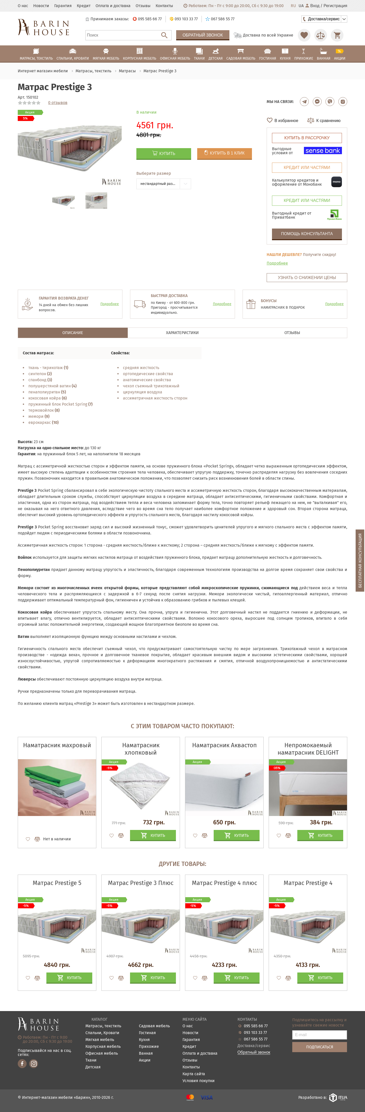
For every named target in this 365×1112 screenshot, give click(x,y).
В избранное (286, 120)
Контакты (164, 6)
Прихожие (149, 1047)
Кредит (83, 6)
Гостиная (147, 1033)
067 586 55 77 (255, 1039)
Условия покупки (198, 1081)
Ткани (91, 1060)
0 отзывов (57, 103)
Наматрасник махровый (57, 745)
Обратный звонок (202, 35)
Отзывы (143, 6)
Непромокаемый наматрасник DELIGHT (308, 749)
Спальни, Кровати (102, 1033)
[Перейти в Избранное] (304, 35)
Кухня (144, 1040)
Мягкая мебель (99, 1040)
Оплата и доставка (113, 6)
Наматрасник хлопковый (140, 749)
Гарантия (63, 6)
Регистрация (335, 6)
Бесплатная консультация (360, 560)
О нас (23, 6)
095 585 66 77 (256, 1026)
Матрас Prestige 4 (308, 883)
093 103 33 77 (255, 1033)
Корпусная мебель (103, 1047)
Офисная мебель (101, 1053)
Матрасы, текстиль (103, 1026)
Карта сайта (193, 1074)
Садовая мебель (154, 1026)
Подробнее (277, 263)
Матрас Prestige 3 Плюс (140, 883)
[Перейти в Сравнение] (320, 35)
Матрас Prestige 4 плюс (224, 883)
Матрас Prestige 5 (57, 883)
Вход (312, 6)
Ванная (146, 1053)
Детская (93, 1067)
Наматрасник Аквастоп (224, 745)
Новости (41, 6)
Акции (145, 1060)
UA (301, 6)
